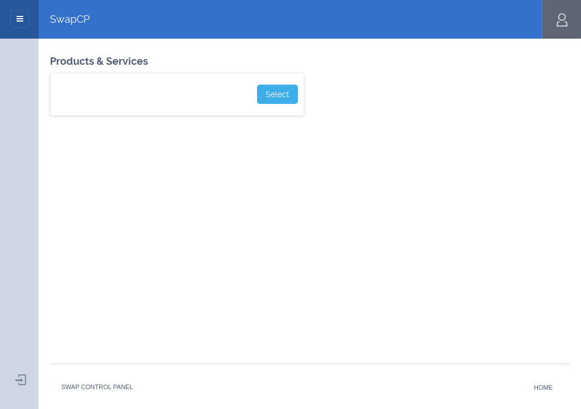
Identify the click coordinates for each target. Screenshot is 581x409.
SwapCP (70, 19)
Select (277, 94)
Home (543, 387)
